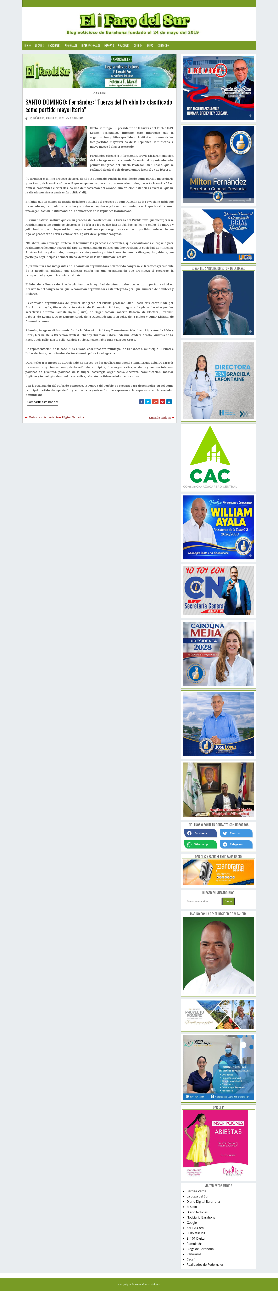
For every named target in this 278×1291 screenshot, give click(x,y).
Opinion (138, 45)
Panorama (194, 1254)
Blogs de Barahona (200, 1249)
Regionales (71, 45)
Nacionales (54, 45)
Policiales (124, 45)
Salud (150, 45)
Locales (39, 45)
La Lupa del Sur (198, 1196)
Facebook (197, 833)
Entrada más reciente (43, 417)
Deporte (109, 45)
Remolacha (195, 1244)
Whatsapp (197, 844)
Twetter (232, 833)
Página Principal (73, 417)
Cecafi (191, 1259)
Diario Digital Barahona (203, 1201)
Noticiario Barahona (201, 1217)
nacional (101, 92)
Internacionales (90, 45)
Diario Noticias (197, 1212)
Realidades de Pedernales (205, 1264)
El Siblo (192, 1207)
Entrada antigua (160, 417)
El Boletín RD (196, 1233)
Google (192, 1222)
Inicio (28, 45)
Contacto (163, 45)
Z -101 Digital (196, 1238)
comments (77, 118)
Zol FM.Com (195, 1228)
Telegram (232, 844)
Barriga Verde (196, 1191)
